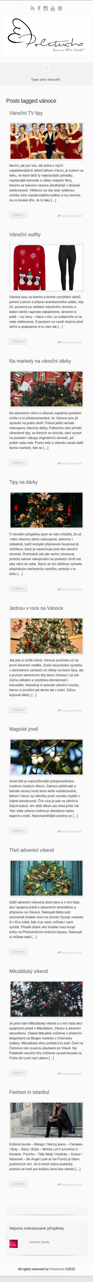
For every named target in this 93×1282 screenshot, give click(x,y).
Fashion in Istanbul (29, 1092)
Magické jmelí (23, 729)
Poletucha (57, 1269)
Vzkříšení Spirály (39, 1242)
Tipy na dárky (23, 482)
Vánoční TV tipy (26, 113)
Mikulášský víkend (28, 971)
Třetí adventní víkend (31, 850)
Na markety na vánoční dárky (40, 361)
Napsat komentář (71, 215)
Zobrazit (18, 215)
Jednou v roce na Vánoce (36, 608)
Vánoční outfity (25, 234)
